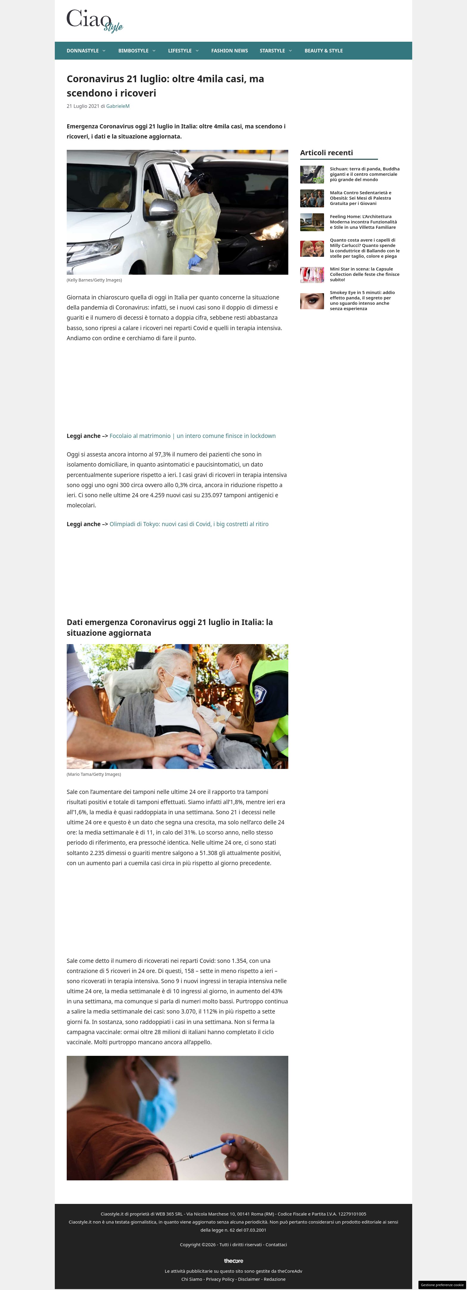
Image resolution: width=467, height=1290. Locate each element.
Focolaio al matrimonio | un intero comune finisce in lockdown (193, 436)
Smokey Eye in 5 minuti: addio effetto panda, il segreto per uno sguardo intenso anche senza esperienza (362, 300)
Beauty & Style (324, 50)
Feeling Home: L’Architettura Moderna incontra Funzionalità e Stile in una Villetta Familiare (363, 221)
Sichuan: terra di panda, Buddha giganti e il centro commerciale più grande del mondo (365, 174)
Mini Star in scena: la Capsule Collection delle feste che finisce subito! (365, 274)
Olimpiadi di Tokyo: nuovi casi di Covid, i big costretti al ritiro (189, 524)
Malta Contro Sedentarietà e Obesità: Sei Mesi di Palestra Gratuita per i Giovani (360, 197)
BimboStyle (140, 51)
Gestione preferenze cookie (442, 1285)
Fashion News (229, 50)
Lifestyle (187, 51)
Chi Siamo (191, 1279)
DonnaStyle (89, 51)
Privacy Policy (220, 1279)
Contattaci (276, 1244)
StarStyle (279, 51)
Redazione (275, 1279)
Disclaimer (249, 1279)
